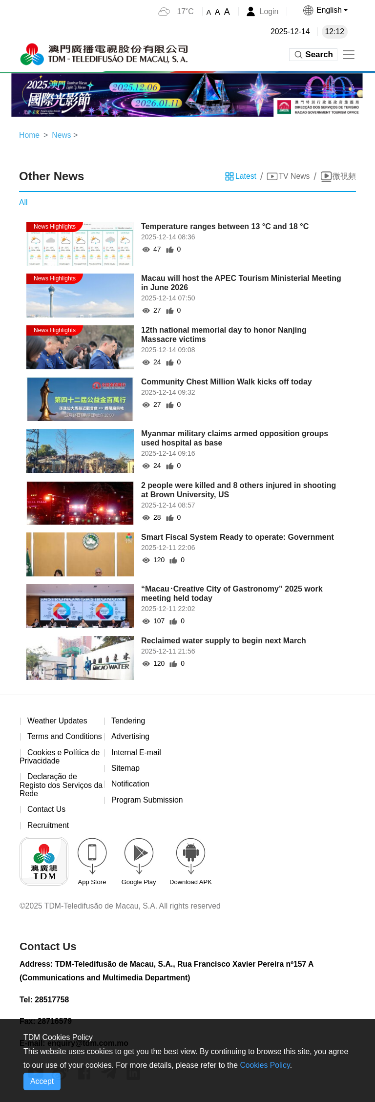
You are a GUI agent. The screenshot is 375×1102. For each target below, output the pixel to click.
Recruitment (48, 826)
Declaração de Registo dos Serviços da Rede (56, 786)
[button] (325, 10)
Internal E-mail (136, 753)
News (62, 135)
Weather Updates (57, 721)
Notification (130, 785)
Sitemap (125, 768)
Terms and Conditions (65, 737)
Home (29, 135)
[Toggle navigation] (348, 54)
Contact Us (46, 810)
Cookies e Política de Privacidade (60, 757)
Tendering (128, 721)
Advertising (130, 737)
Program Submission (147, 801)
